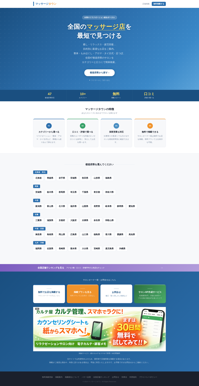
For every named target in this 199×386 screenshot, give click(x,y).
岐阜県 (108, 206)
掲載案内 (58, 377)
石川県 (62, 206)
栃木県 (50, 192)
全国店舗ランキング (101, 377)
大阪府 (73, 220)
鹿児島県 (109, 248)
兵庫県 (85, 220)
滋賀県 (50, 220)
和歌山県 (109, 220)
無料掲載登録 (47, 377)
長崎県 (62, 248)
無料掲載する (158, 4)
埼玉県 (73, 192)
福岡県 (38, 248)
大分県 (85, 248)
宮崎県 (96, 248)
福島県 (108, 178)
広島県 (73, 234)
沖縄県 (122, 248)
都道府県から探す (99, 72)
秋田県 (85, 178)
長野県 (96, 206)
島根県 (50, 234)
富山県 (50, 206)
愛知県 (131, 206)
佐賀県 (50, 248)
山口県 (85, 234)
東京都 (96, 192)
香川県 (108, 234)
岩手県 (62, 178)
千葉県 (85, 192)
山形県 (96, 178)
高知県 (131, 234)
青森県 (50, 178)
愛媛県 (120, 234)
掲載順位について (72, 377)
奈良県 (96, 220)
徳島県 (96, 234)
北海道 (38, 178)
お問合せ (115, 377)
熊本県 (73, 248)
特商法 (124, 377)
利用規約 (133, 377)
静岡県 (120, 206)
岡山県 (62, 234)
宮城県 (73, 178)
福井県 (73, 206)
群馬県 (62, 192)
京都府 (62, 220)
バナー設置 (86, 377)
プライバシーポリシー (148, 377)
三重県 (38, 220)
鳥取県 (38, 234)
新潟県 (38, 206)
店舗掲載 (146, 4)
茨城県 (38, 192)
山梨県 (85, 206)
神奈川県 (109, 192)
